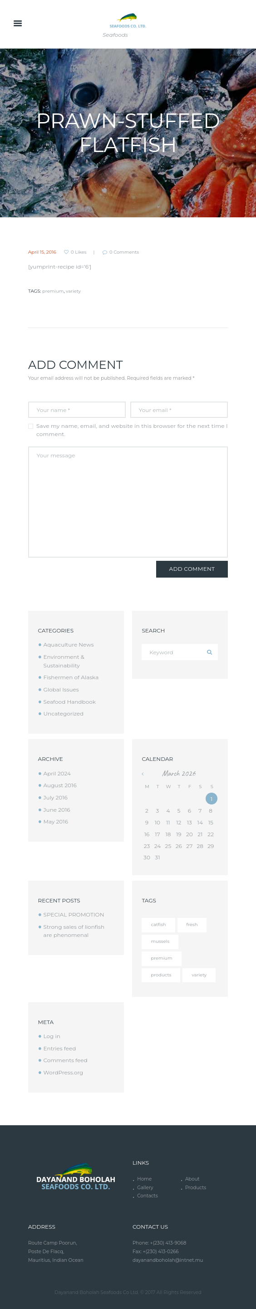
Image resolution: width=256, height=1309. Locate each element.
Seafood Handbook (70, 701)
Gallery (145, 1188)
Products (195, 1188)
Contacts (147, 1196)
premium (53, 291)
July (56, 797)
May (56, 821)
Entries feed (60, 1048)
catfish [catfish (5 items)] (158, 924)
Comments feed (66, 1060)
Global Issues (61, 689)
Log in (52, 1036)
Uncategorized (64, 713)
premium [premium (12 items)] (161, 958)
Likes (78, 252)
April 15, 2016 (42, 252)
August (60, 785)
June (57, 809)
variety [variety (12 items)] (199, 975)
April (57, 773)
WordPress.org (64, 1072)
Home (144, 1179)
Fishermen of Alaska (71, 677)
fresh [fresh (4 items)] (192, 924)
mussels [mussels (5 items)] (160, 941)
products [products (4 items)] (161, 975)
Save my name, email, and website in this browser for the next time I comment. (132, 429)
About (192, 1179)
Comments (124, 252)
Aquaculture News (69, 644)
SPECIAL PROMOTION (74, 914)
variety (73, 291)
